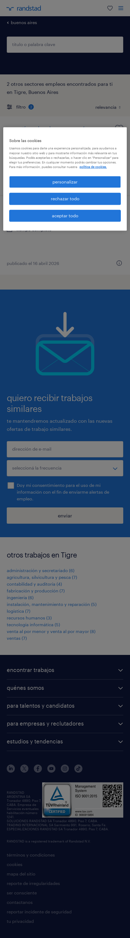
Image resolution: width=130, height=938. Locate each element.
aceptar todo (65, 215)
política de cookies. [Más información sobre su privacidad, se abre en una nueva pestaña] (93, 167)
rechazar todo (65, 198)
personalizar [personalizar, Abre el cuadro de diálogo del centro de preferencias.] (65, 181)
